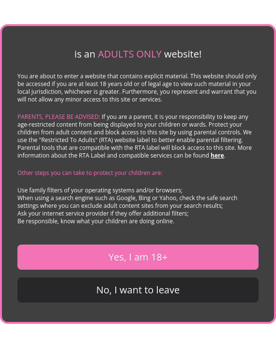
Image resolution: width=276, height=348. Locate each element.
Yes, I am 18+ (138, 256)
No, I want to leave (138, 289)
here (217, 155)
